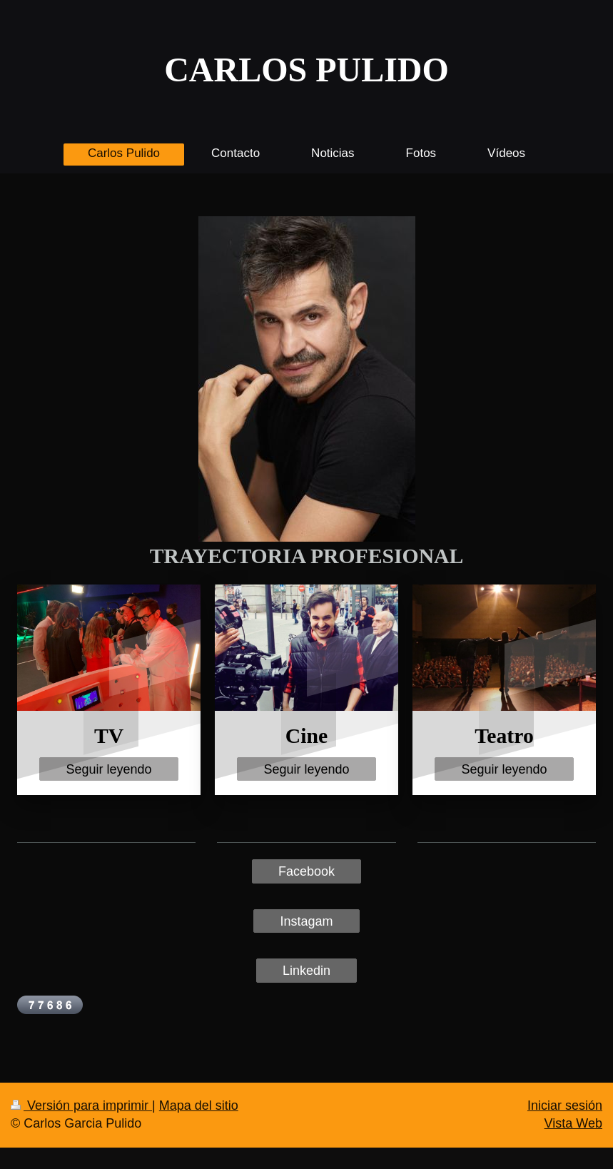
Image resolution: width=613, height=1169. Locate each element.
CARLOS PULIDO (306, 69)
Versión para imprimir (81, 1105)
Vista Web (573, 1123)
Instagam (306, 921)
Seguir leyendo (108, 769)
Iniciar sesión (564, 1105)
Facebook (306, 871)
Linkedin (306, 970)
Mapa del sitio (198, 1105)
